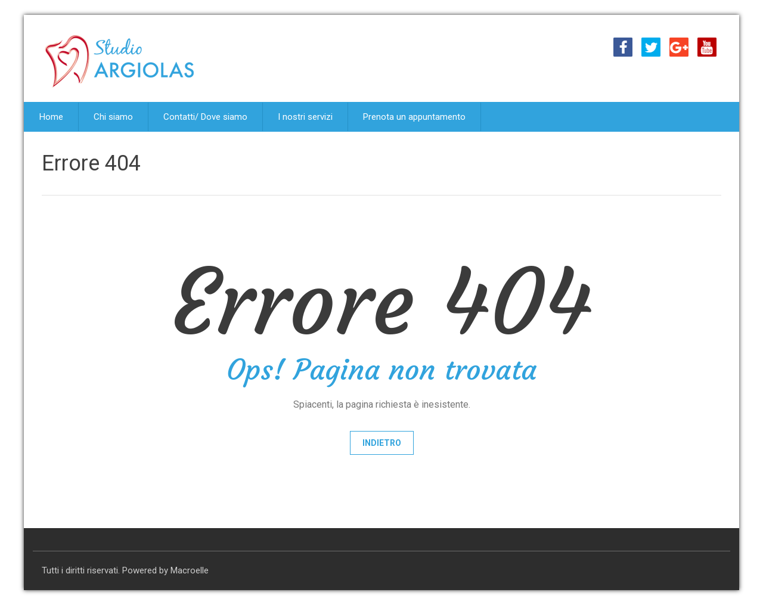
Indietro (381, 443)
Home (51, 116)
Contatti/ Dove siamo (205, 116)
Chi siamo (113, 116)
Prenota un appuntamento (414, 116)
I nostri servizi (305, 116)
